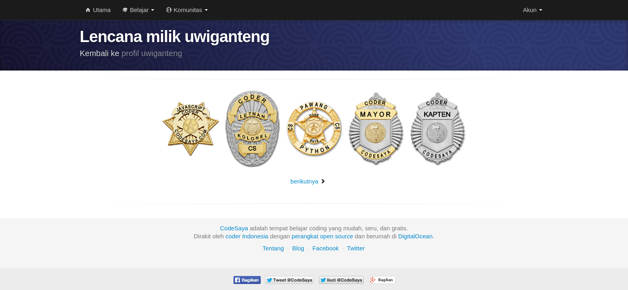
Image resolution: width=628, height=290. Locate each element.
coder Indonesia (246, 236)
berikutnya (307, 181)
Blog (298, 248)
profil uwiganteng (152, 53)
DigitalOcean (415, 236)
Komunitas (186, 9)
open (326, 236)
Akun (532, 9)
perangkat (305, 236)
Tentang (273, 248)
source (344, 236)
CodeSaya (234, 228)
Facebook (325, 248)
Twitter (355, 248)
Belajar (138, 9)
